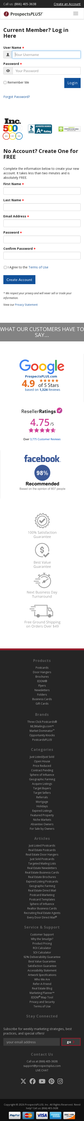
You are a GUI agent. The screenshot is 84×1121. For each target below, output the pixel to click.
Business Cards (42, 699)
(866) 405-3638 (25, 4)
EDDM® (42, 681)
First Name (12, 184)
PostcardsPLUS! (42, 740)
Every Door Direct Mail (42, 917)
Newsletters (42, 690)
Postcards (42, 668)
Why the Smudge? (42, 939)
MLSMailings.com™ (42, 726)
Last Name (12, 200)
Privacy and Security (42, 1002)
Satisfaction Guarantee (42, 966)
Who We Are (42, 979)
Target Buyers (42, 788)
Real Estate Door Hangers (42, 854)
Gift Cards (42, 703)
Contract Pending (42, 770)
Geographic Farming (42, 779)
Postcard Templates (42, 899)
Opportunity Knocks (42, 735)
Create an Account (67, 4)
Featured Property (42, 815)
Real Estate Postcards (42, 850)
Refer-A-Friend (42, 984)
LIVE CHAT (42, 1070)
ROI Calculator (42, 948)
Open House (42, 761)
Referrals (42, 797)
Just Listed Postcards (42, 845)
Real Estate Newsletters (42, 868)
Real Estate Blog (42, 988)
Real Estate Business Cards (42, 872)
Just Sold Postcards (42, 859)
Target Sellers (42, 793)
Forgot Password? (16, 97)
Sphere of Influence (42, 775)
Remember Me (18, 82)
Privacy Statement (26, 304)
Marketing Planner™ (42, 993)
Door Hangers (42, 672)
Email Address (14, 216)
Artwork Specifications (42, 975)
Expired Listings (42, 811)
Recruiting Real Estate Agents (42, 913)
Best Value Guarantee (42, 961)
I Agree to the (28, 267)
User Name (12, 48)
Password (11, 64)
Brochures (42, 677)
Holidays (42, 806)
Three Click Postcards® (42, 722)
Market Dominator (42, 731)
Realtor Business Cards (42, 908)
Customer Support (42, 934)
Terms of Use (38, 267)
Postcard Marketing (42, 895)
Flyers (42, 686)
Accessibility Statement (42, 970)
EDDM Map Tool (42, 997)
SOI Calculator (42, 952)
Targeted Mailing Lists (42, 863)
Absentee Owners (42, 824)
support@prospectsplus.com (42, 1066)
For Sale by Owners (42, 829)
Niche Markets (42, 820)
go (71, 1042)
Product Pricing (42, 943)
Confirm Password (18, 249)
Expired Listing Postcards (42, 881)
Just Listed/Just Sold (42, 757)
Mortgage (42, 802)
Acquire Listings (42, 784)
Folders (42, 694)
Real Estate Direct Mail (42, 890)
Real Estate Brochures (42, 877)
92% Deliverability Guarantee (42, 957)
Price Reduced (42, 766)
